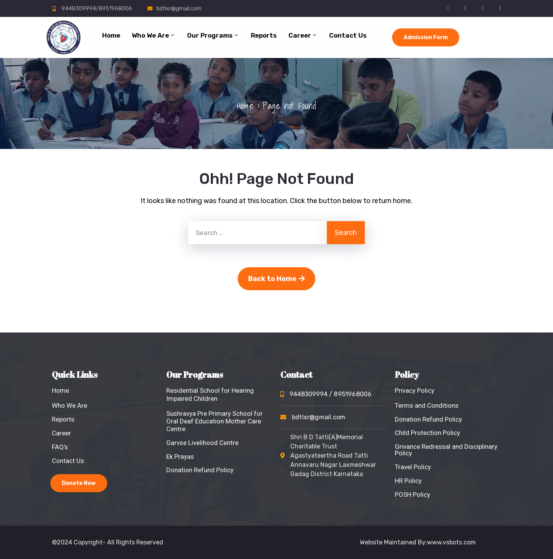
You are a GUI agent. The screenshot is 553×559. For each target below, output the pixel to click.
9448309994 (330, 394)
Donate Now (79, 483)
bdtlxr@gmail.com (179, 8)
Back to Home (276, 279)
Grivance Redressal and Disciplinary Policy (446, 450)
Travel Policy (413, 467)
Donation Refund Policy (199, 470)
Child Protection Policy (427, 433)
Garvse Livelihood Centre (202, 443)
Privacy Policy (414, 390)
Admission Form (426, 37)
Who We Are (154, 35)
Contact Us (348, 35)
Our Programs (213, 35)
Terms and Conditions (427, 405)
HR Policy (408, 481)
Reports (264, 35)
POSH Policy (412, 494)
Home (111, 35)
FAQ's (60, 447)
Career (303, 35)
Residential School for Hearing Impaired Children (210, 394)
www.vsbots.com (451, 542)
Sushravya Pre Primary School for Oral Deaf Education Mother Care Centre (214, 421)
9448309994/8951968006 (96, 8)
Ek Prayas (180, 456)
